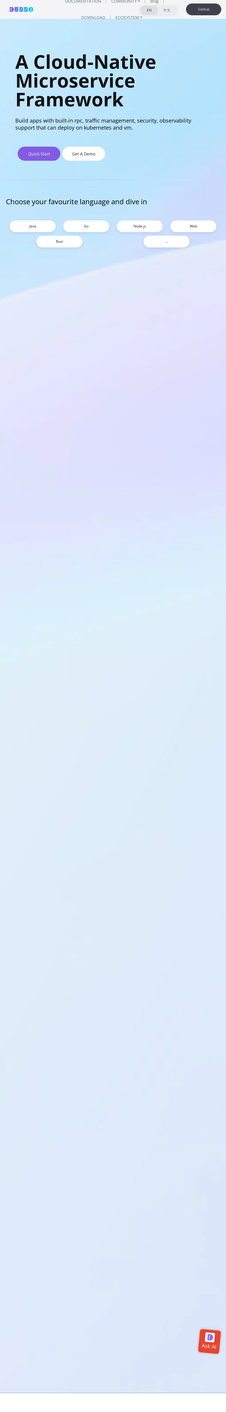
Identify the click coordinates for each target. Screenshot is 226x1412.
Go (86, 226)
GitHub (204, 9)
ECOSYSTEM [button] (127, 17)
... (166, 241)
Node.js (140, 226)
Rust (59, 241)
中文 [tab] (166, 10)
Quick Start (39, 154)
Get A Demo (83, 154)
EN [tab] (149, 10)
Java (32, 226)
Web (193, 226)
